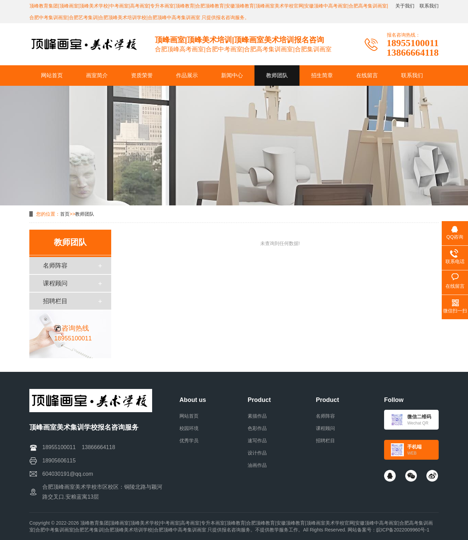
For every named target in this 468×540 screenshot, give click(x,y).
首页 (65, 214)
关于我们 (404, 6)
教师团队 (84, 214)
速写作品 (257, 440)
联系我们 (429, 6)
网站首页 (189, 416)
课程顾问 (55, 283)
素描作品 (257, 416)
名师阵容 (55, 265)
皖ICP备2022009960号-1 (402, 529)
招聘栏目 (55, 301)
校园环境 (189, 428)
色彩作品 (257, 428)
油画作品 (257, 465)
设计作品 (257, 453)
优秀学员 (189, 440)
